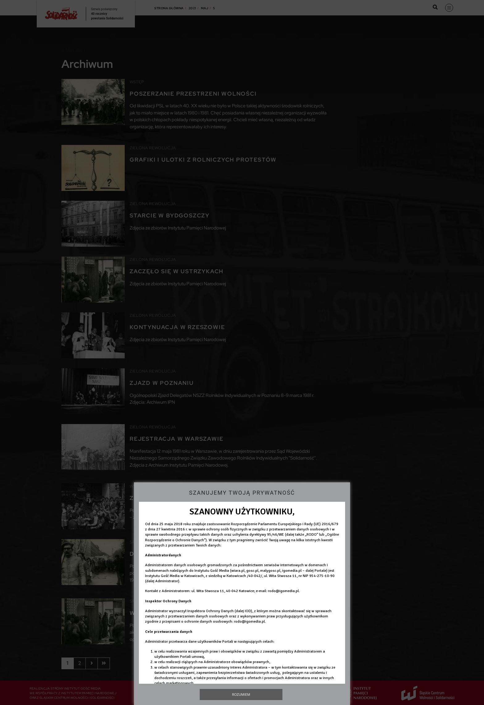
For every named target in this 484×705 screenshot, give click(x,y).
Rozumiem (241, 694)
